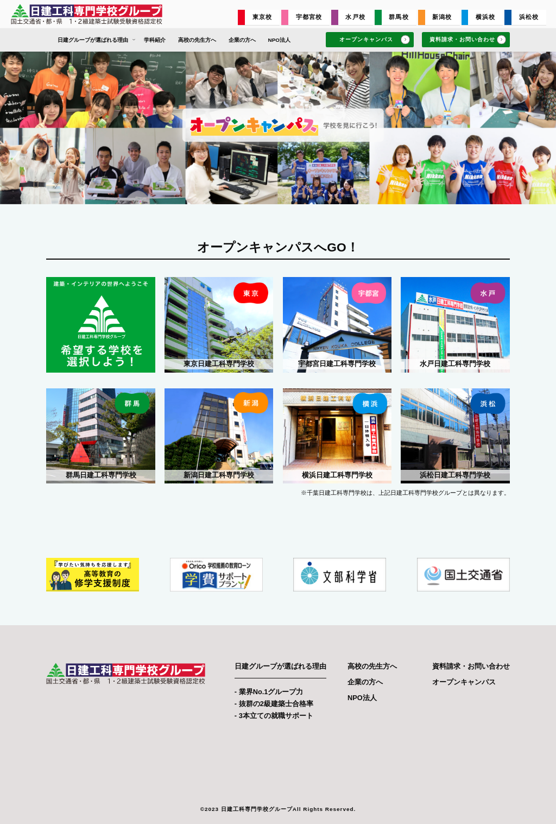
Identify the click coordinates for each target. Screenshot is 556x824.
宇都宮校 (309, 17)
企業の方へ (242, 40)
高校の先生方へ (197, 40)
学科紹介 (155, 40)
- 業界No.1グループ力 (269, 692)
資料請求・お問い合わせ (467, 40)
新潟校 (442, 17)
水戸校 (355, 17)
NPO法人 (279, 40)
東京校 (262, 17)
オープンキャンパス (374, 40)
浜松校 (529, 17)
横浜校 (485, 17)
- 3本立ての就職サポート (274, 716)
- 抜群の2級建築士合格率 (274, 704)
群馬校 (398, 17)
